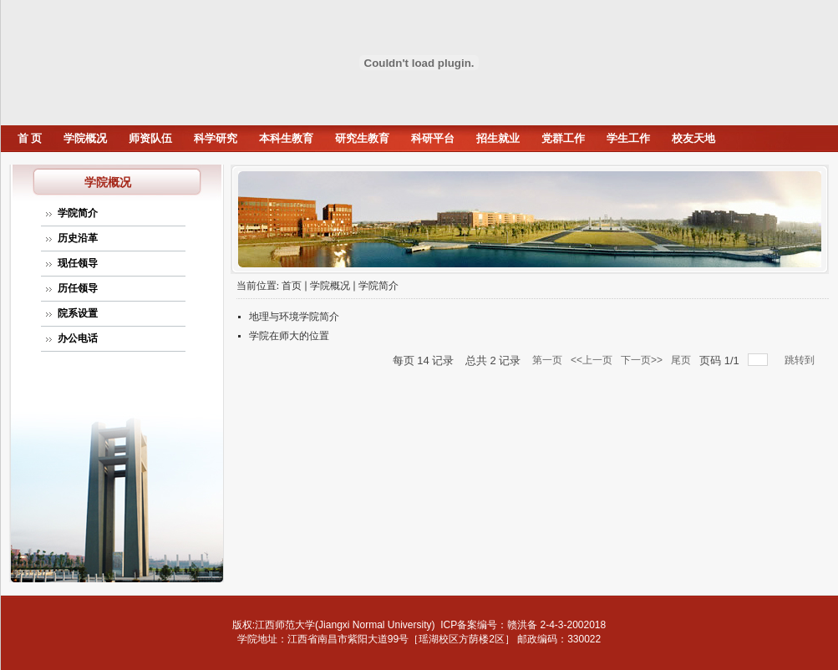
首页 (292, 286)
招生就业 (498, 138)
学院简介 (78, 213)
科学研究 (215, 138)
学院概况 (85, 138)
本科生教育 (286, 138)
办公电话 (78, 338)
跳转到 (801, 360)
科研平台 (433, 138)
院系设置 (78, 313)
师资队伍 (150, 138)
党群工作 (563, 138)
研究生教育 (362, 138)
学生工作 (628, 138)
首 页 (30, 138)
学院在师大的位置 (289, 336)
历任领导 (78, 288)
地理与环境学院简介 (294, 316)
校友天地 (693, 138)
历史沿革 (78, 238)
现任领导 (78, 263)
